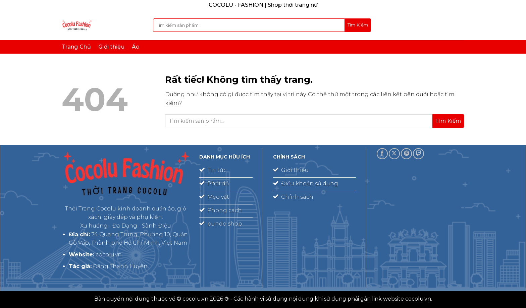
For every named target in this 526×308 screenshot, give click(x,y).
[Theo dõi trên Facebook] (382, 153)
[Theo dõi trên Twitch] (418, 153)
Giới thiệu (111, 47)
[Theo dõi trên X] (394, 153)
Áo (136, 47)
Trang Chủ (76, 47)
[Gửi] (358, 25)
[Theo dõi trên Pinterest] (406, 153)
